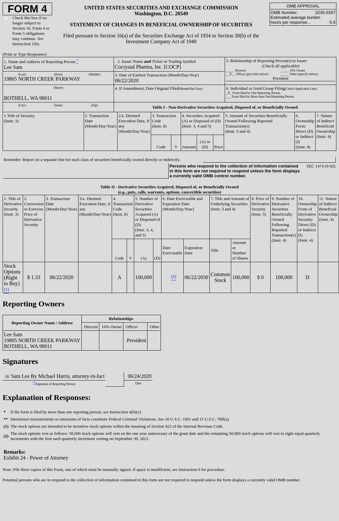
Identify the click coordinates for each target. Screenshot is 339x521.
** (34, 382)
